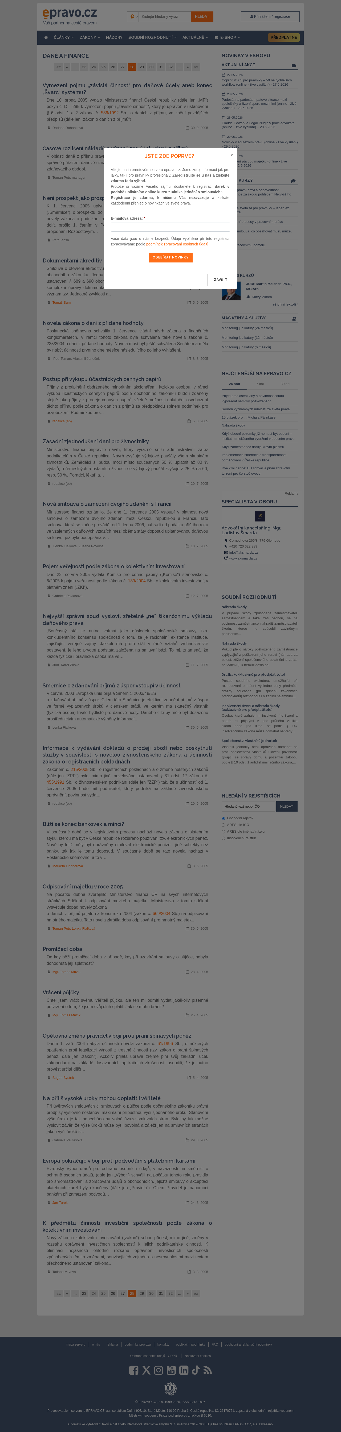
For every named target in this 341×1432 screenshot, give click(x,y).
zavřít (221, 280)
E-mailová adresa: (128, 218)
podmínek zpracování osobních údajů (177, 244)
